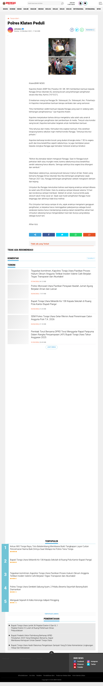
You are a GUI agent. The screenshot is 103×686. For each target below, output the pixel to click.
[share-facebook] (72, 30)
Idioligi (77, 9)
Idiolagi (69, 9)
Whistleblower (20, 679)
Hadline (32, 9)
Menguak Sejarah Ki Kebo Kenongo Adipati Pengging (45, 604)
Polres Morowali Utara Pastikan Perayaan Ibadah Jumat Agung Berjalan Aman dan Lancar (63, 288)
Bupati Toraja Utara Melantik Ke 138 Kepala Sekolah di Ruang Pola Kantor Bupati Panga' (60, 304)
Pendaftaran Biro (48, 679)
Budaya (6, 9)
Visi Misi (30, 679)
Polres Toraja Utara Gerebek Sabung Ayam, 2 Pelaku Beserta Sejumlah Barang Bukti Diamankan (50, 591)
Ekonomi (15, 9)
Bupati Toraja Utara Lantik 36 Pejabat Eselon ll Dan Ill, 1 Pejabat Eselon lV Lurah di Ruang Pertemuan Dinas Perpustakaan (34, 631)
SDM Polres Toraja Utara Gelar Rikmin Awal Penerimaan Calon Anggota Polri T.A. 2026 (60, 319)
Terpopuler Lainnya (51, 617)
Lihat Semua (51, 347)
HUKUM (23, 9)
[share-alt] (35, 235)
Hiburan (51, 9)
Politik (39, 662)
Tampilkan (90, 258)
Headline (41, 9)
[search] (45, 3)
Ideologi (60, 9)
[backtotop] (51, 657)
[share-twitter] (77, 30)
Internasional (25, 662)
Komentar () (90, 30)
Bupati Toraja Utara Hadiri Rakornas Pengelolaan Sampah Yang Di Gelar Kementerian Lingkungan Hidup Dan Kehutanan (52, 650)
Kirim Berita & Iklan (81, 679)
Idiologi (86, 9)
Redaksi (38, 679)
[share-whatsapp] (82, 30)
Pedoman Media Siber (64, 679)
